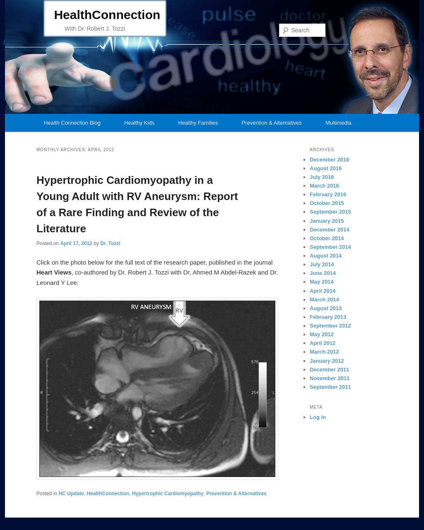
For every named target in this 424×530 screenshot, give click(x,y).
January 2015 (327, 221)
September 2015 (330, 212)
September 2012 (330, 326)
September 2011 (330, 387)
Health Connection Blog (72, 123)
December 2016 (329, 160)
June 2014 (323, 273)
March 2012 (324, 352)
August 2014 (326, 256)
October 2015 (327, 203)
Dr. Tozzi (110, 243)
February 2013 (328, 317)
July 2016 (322, 177)
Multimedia (338, 123)
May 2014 (322, 282)
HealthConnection (107, 15)
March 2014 (324, 299)
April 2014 (322, 291)
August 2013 (326, 308)
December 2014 (329, 229)
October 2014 (327, 238)
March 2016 (324, 186)
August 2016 (326, 168)
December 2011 (329, 369)
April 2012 (322, 343)
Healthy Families (198, 123)
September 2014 (330, 247)
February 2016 (328, 194)
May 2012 (322, 334)
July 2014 (322, 264)
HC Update (71, 493)
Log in (318, 417)
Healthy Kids (139, 123)
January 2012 (327, 361)
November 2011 (329, 378)
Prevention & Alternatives (271, 123)
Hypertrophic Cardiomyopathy (168, 493)
